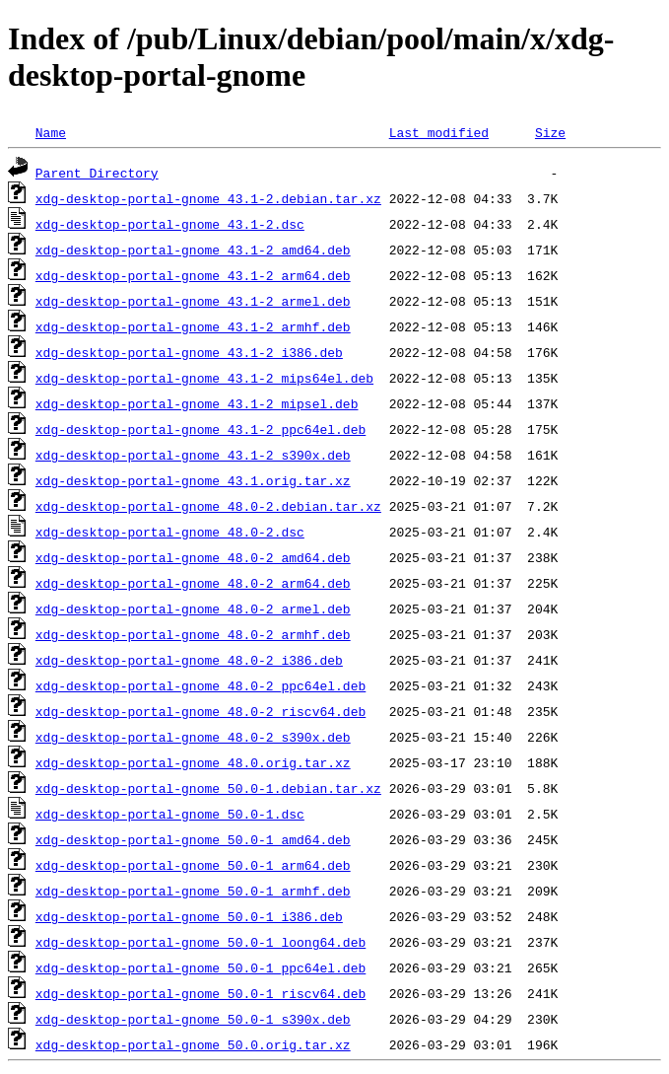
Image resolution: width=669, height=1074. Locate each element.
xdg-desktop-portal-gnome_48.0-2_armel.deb (193, 608)
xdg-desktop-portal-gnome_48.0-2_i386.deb (189, 660)
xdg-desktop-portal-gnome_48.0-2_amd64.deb (193, 557)
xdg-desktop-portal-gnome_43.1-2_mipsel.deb (197, 403)
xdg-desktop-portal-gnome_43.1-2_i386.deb (189, 352)
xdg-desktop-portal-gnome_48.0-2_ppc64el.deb (200, 685)
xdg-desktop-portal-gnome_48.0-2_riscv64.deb (200, 711)
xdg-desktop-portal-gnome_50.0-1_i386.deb (189, 916)
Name (50, 132)
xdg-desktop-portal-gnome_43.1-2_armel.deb (193, 301)
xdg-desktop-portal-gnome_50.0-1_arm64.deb (193, 865)
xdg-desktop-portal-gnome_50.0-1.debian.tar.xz (208, 788)
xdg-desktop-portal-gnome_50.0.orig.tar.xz (193, 1044)
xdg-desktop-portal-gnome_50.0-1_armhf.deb (193, 890)
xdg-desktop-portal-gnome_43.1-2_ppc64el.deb (200, 429)
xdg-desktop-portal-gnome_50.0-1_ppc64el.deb (200, 967)
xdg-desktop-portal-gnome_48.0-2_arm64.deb (193, 583)
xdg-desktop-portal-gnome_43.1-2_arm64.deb (193, 275)
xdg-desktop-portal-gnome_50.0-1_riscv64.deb (200, 993)
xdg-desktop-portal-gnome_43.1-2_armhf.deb (193, 326)
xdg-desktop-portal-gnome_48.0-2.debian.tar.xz (208, 506)
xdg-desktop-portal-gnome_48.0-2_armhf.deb (193, 634)
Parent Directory (97, 172)
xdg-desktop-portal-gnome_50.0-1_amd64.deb (193, 839)
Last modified (439, 132)
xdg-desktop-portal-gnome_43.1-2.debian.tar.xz (208, 198)
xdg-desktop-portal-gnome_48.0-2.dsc (169, 531)
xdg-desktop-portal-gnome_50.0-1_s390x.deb (193, 1019)
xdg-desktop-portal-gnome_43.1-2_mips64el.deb (204, 378)
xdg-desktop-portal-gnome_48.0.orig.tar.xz (193, 762)
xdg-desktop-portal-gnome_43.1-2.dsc (169, 224)
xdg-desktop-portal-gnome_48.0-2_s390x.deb (193, 737)
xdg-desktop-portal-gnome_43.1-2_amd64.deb (193, 249)
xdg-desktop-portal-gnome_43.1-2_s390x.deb (193, 455)
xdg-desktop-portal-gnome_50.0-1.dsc (169, 814)
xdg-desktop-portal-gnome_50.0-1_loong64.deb (200, 942)
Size (550, 132)
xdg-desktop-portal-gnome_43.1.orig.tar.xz (193, 480)
